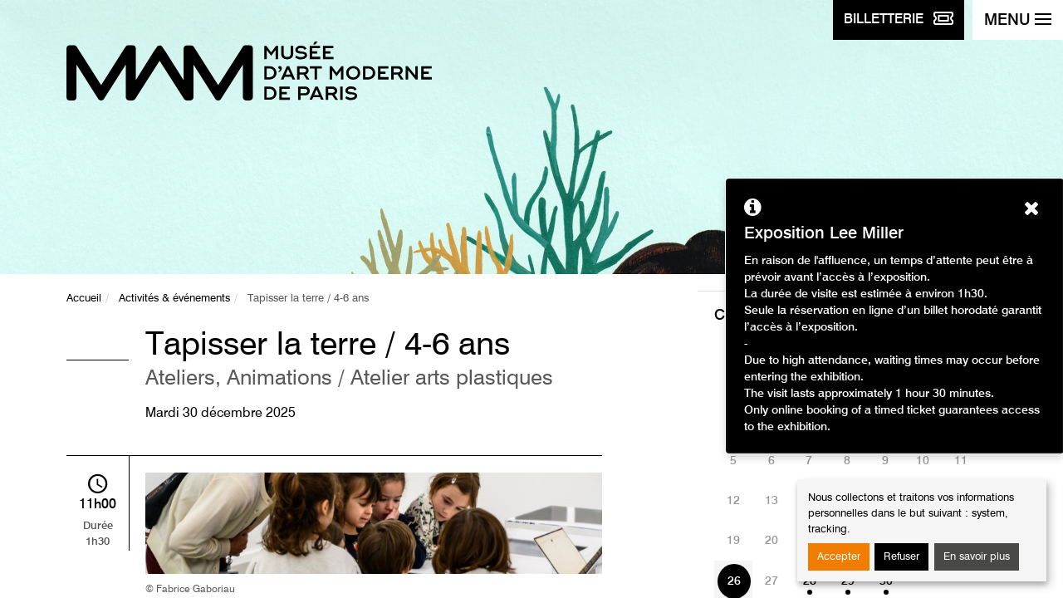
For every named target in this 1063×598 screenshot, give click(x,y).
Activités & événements (174, 298)
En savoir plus (976, 556)
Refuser (901, 556)
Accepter (838, 556)
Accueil (83, 298)
